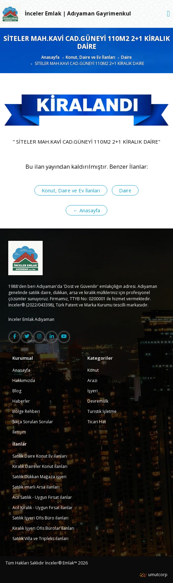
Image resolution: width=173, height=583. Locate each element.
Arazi (92, 380)
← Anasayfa (86, 210)
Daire (126, 57)
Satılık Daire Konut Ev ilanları (39, 456)
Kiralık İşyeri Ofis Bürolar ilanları (43, 528)
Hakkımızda (23, 380)
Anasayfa (50, 57)
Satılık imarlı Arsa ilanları (36, 487)
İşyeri (92, 391)
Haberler (21, 401)
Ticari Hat (96, 422)
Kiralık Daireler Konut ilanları (39, 466)
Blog (16, 391)
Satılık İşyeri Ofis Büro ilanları (40, 518)
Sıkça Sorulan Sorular (32, 422)
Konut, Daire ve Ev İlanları (90, 57)
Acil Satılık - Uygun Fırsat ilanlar (42, 497)
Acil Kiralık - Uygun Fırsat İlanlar (42, 508)
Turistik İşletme (102, 411)
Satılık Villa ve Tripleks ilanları (40, 538)
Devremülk (97, 401)
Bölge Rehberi (26, 411)
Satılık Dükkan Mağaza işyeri (39, 477)
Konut (93, 370)
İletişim (19, 432)
